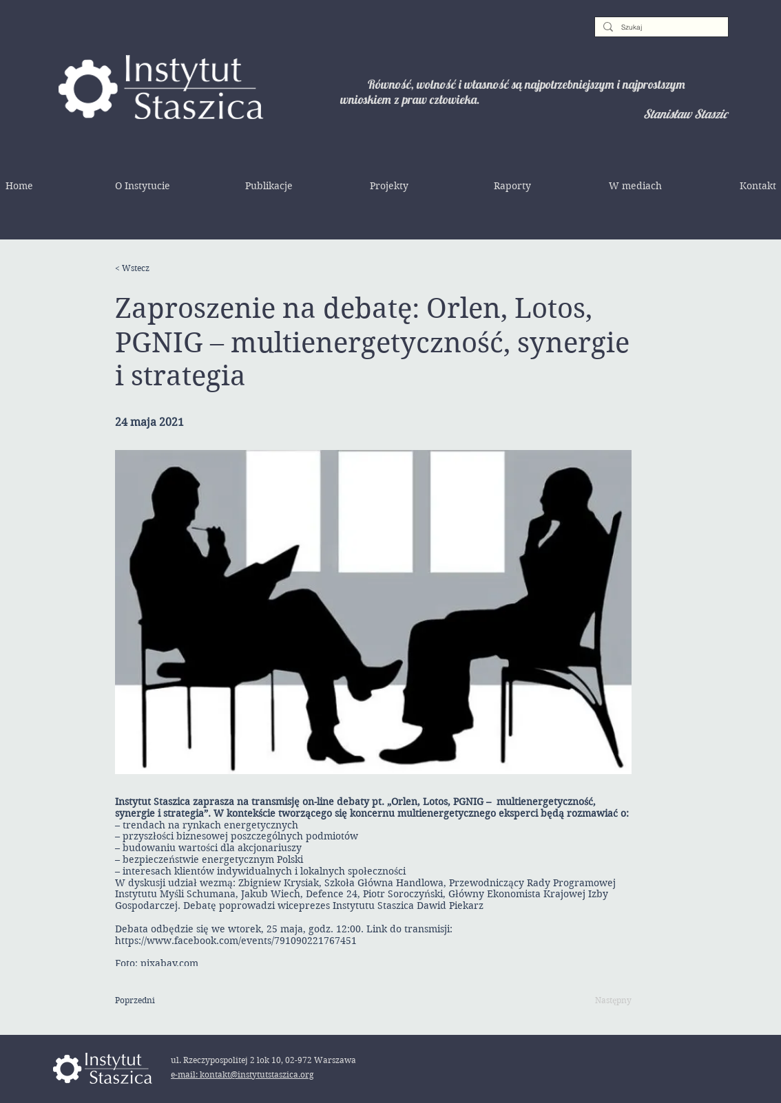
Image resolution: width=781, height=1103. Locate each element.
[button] (142, 185)
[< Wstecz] (160, 268)
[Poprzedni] (160, 1000)
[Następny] (597, 1000)
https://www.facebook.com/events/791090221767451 (236, 940)
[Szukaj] (660, 27)
